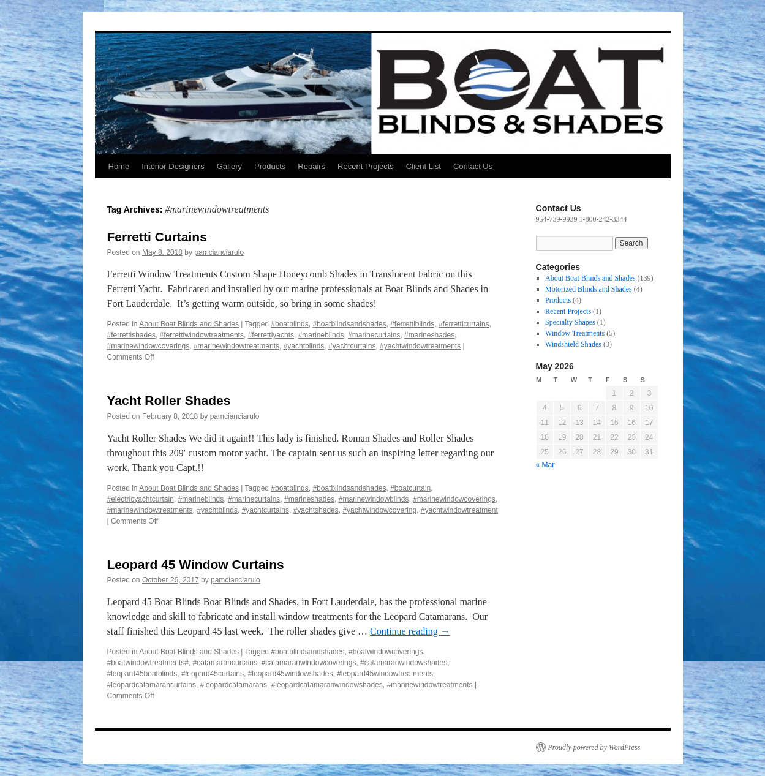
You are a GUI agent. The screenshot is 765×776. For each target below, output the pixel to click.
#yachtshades (316, 510)
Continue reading (410, 631)
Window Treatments (575, 333)
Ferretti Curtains (157, 237)
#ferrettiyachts (271, 335)
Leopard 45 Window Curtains (195, 564)
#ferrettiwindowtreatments (202, 335)
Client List (423, 166)
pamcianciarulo (219, 252)
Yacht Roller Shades (169, 400)
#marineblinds (321, 335)
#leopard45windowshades (290, 673)
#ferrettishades (131, 335)
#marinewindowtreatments (236, 346)
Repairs (311, 166)
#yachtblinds (304, 346)
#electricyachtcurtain (140, 499)
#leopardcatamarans (233, 684)
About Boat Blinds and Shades (189, 324)
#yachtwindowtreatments (420, 346)
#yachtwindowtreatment (459, 510)
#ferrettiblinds (412, 324)
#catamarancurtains (225, 662)
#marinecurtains (374, 335)
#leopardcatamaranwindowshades (327, 684)
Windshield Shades (573, 344)
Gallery (229, 166)
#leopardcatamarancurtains (151, 684)
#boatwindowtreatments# (148, 662)
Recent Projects (365, 166)
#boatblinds (289, 324)
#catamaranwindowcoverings (309, 662)
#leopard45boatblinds (142, 673)
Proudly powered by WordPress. (595, 747)
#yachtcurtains (351, 346)
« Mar (545, 465)
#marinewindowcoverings (148, 346)
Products (269, 166)
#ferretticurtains (464, 324)
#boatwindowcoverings (386, 651)
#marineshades (429, 335)
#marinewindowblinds (374, 499)
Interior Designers (173, 166)
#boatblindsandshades (349, 324)
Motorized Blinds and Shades (588, 289)
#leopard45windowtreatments (385, 673)
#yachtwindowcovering (379, 510)
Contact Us (472, 166)
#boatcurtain (410, 488)
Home (119, 166)
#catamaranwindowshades (403, 662)
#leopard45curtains (212, 673)
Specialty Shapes (570, 322)
